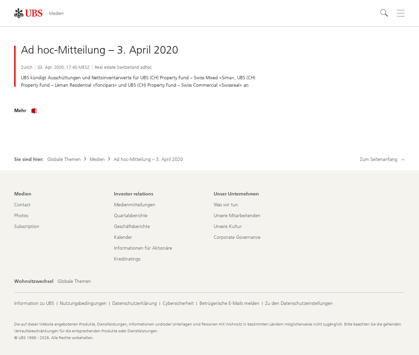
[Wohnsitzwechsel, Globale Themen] (74, 281)
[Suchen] (384, 13)
